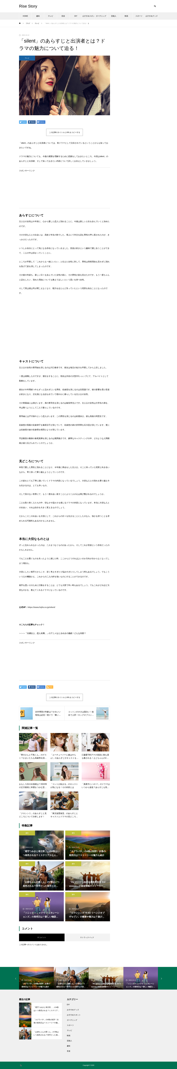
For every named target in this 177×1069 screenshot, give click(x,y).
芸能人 (113, 16)
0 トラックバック (87, 937)
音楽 (63, 16)
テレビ (50, 16)
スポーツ (138, 16)
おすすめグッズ (152, 16)
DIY (75, 16)
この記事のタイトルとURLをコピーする (64, 132)
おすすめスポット (88, 17)
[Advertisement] (64, 189)
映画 (126, 16)
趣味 (38, 16)
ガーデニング (101, 16)
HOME (25, 16)
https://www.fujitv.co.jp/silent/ (41, 607)
